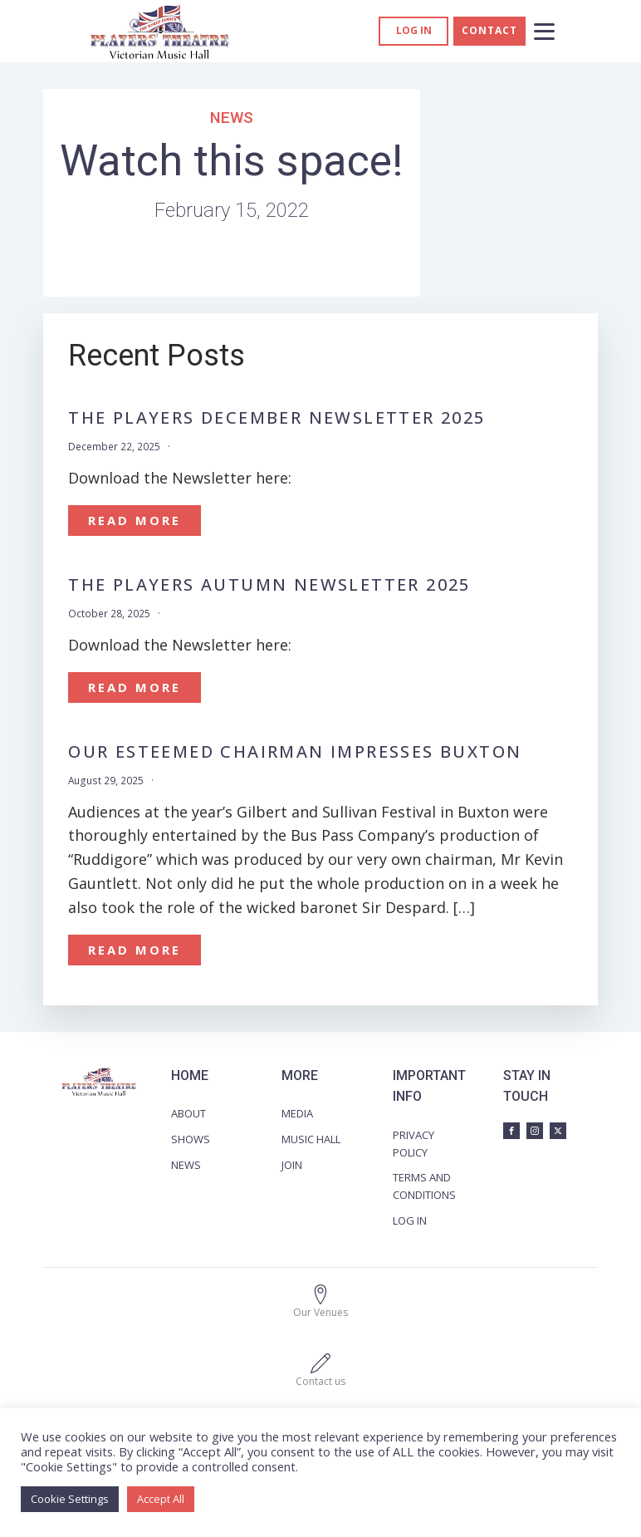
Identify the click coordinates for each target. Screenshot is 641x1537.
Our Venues (320, 1312)
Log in (414, 31)
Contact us (320, 1381)
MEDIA (297, 1113)
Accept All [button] (160, 1498)
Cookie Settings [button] (70, 1498)
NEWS (186, 1164)
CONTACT (489, 30)
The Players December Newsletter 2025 (276, 418)
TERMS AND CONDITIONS (424, 1186)
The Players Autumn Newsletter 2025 (269, 585)
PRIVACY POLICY (413, 1143)
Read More (134, 520)
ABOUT (188, 1113)
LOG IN (410, 1220)
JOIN (291, 1164)
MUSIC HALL (310, 1139)
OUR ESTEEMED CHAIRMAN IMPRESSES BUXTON (294, 752)
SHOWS (190, 1139)
